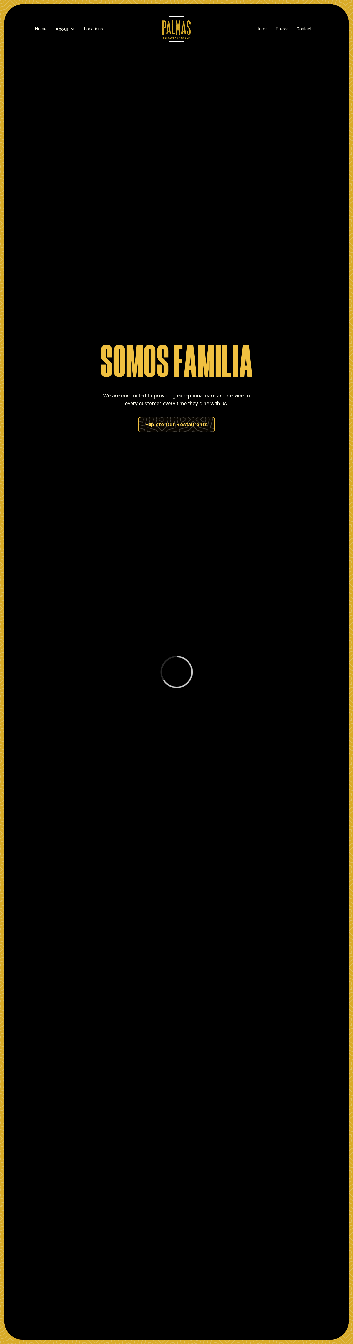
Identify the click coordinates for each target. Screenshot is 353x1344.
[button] (65, 29)
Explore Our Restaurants (176, 424)
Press (282, 29)
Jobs (262, 29)
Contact (304, 29)
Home (41, 29)
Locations (93, 29)
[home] (176, 29)
